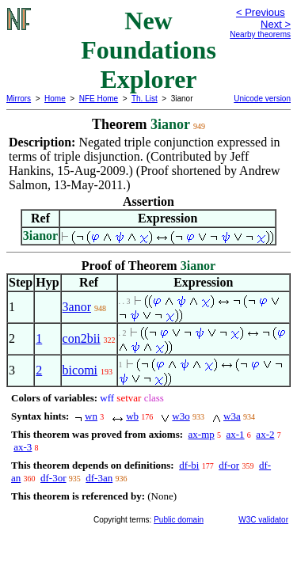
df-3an (99, 478)
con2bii (82, 338)
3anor (77, 307)
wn (91, 416)
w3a (232, 416)
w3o (180, 416)
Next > (276, 24)
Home (55, 98)
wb (132, 416)
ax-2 (265, 434)
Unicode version (262, 98)
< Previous (260, 12)
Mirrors (18, 98)
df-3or (53, 478)
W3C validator (263, 519)
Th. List (144, 98)
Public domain (179, 519)
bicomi (80, 370)
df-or (229, 465)
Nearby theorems (260, 34)
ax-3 (22, 447)
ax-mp (201, 434)
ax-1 (236, 434)
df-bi (189, 465)
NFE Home (98, 98)
